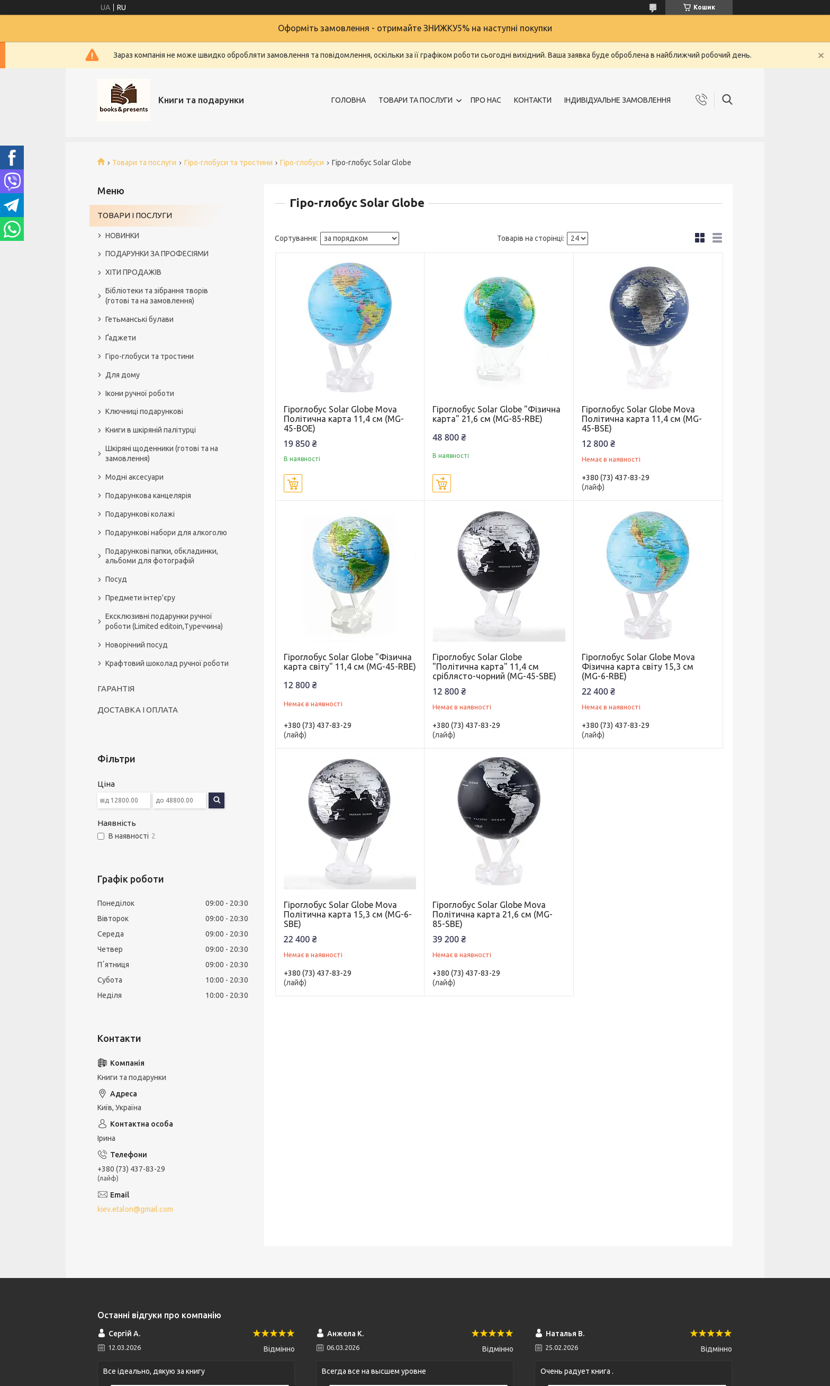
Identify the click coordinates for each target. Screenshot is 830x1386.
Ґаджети (120, 338)
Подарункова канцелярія (148, 495)
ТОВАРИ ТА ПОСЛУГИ (415, 100)
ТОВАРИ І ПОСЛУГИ (134, 215)
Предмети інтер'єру (140, 597)
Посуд (116, 579)
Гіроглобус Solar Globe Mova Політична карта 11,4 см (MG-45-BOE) (344, 418)
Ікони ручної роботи (139, 393)
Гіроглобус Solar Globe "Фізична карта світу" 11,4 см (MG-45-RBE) (350, 661)
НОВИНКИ (122, 235)
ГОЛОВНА (348, 100)
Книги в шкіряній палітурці (150, 430)
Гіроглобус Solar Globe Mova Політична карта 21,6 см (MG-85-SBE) (492, 914)
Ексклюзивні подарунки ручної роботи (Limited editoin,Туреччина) (164, 621)
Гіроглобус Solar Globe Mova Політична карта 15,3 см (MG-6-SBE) (348, 914)
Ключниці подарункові (144, 411)
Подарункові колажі (140, 514)
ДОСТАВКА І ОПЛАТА (137, 709)
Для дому (122, 375)
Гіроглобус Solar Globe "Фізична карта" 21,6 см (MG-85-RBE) (496, 414)
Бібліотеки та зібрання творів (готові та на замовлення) (156, 295)
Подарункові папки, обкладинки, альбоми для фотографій (161, 556)
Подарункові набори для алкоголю (166, 532)
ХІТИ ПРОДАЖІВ (133, 272)
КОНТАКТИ (533, 100)
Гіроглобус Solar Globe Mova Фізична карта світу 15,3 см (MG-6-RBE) (638, 666)
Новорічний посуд (136, 645)
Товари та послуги (144, 162)
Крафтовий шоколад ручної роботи (167, 663)
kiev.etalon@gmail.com (135, 1209)
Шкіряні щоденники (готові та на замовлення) (161, 453)
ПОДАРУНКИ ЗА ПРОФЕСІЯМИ (157, 253)
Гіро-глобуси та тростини (228, 162)
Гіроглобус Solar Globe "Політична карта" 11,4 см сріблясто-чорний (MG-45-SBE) (494, 666)
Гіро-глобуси (302, 162)
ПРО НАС (486, 100)
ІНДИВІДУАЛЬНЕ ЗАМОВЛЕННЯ (617, 100)
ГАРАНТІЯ (115, 688)
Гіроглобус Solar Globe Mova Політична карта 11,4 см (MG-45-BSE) (642, 418)
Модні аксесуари (134, 477)
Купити (293, 483)
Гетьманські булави (139, 319)
